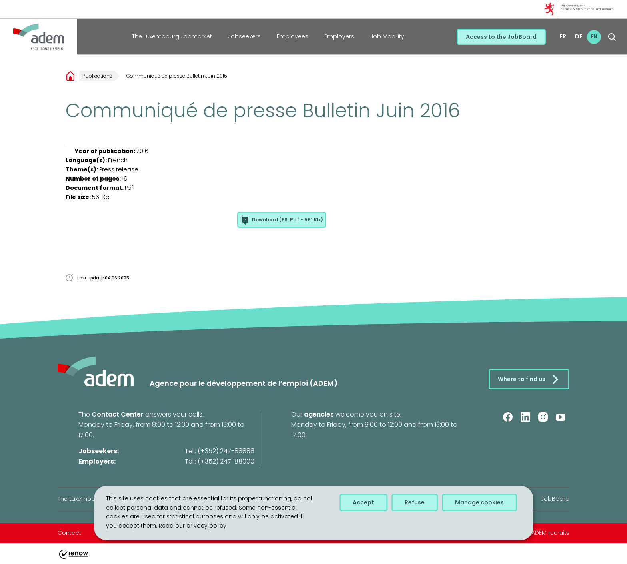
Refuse (415, 502)
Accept (363, 502)
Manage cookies (479, 502)
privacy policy (206, 526)
